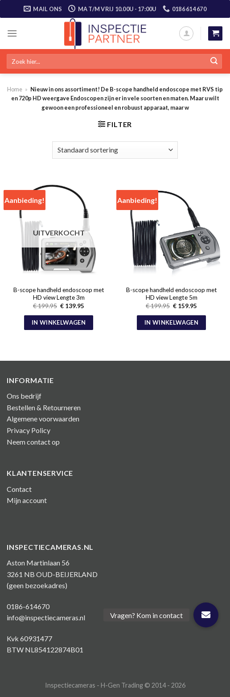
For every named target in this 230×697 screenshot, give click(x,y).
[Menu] (12, 33)
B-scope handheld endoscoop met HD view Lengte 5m (171, 293)
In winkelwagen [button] (171, 322)
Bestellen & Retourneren (44, 407)
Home (14, 89)
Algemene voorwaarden (43, 418)
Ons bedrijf (24, 396)
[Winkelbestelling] (115, 150)
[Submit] (214, 61)
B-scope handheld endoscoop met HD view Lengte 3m (58, 293)
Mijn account (27, 500)
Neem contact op (33, 441)
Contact (19, 489)
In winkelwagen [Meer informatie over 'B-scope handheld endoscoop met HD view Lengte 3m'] (59, 322)
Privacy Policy (28, 430)
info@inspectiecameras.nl (46, 617)
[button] (205, 614)
